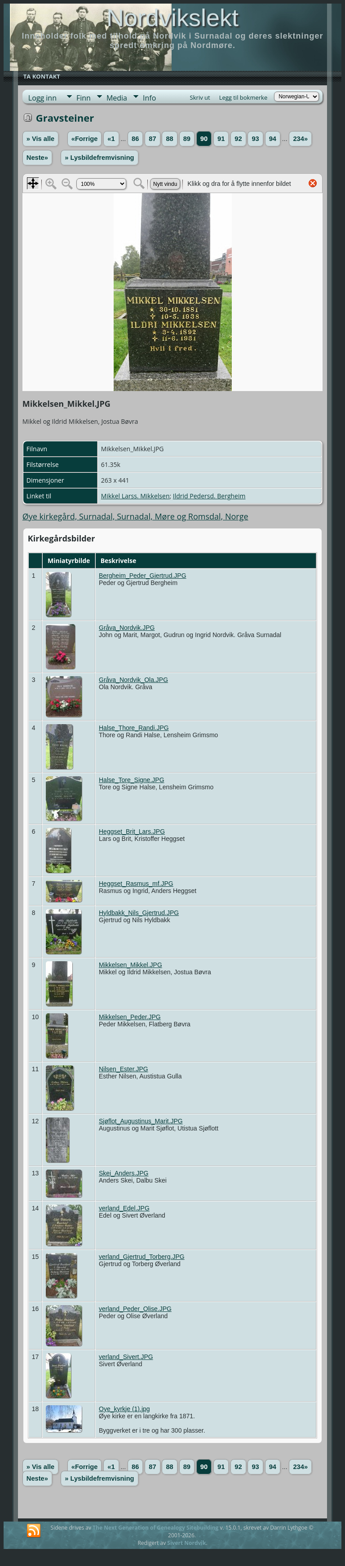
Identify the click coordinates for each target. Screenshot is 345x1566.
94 (272, 138)
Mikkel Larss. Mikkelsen (135, 496)
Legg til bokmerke (243, 97)
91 (221, 138)
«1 (111, 138)
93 (255, 138)
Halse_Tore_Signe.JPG (131, 779)
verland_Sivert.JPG (126, 1356)
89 (186, 138)
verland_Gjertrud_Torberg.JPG (142, 1256)
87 (152, 138)
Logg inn (42, 98)
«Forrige (84, 138)
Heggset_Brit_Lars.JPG (132, 831)
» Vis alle (40, 138)
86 (135, 138)
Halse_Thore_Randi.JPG (134, 727)
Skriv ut (200, 97)
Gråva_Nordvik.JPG (127, 627)
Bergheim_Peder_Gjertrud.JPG (142, 575)
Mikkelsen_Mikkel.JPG (130, 964)
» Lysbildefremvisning (99, 157)
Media (116, 98)
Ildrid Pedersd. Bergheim (209, 496)
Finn (83, 98)
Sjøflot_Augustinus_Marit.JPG (141, 1121)
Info (149, 98)
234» (300, 138)
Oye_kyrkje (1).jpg (124, 1408)
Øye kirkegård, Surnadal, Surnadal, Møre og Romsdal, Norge (135, 516)
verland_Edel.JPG (124, 1208)
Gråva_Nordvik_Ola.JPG (133, 679)
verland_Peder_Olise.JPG (135, 1308)
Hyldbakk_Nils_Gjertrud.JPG (139, 912)
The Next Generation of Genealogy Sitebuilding (155, 1527)
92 (238, 138)
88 (169, 138)
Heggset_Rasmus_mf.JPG (136, 883)
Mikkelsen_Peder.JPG (130, 1017)
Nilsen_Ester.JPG (123, 1069)
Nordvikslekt (172, 17)
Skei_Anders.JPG (124, 1173)
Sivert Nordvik (186, 1543)
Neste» (37, 157)
